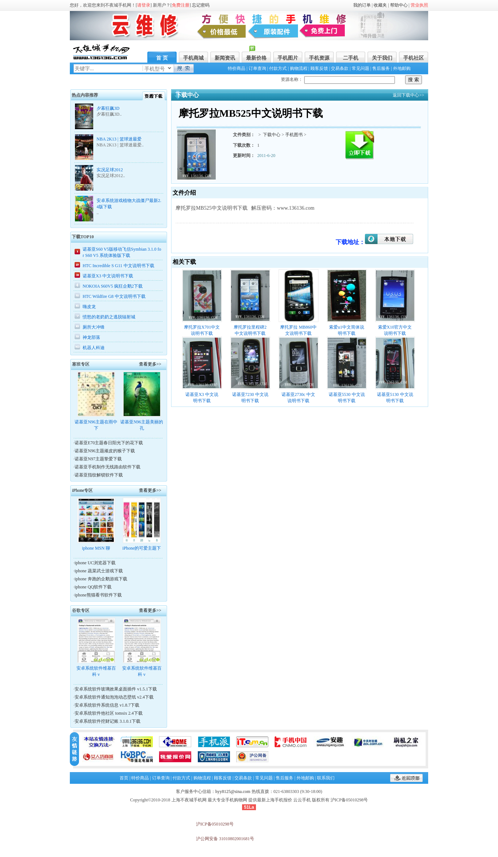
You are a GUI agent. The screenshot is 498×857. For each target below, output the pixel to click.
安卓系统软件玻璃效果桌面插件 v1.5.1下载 (116, 689)
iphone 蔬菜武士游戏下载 (99, 570)
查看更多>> (150, 364)
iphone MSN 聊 (96, 548)
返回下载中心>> (409, 95)
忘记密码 (201, 5)
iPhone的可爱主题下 (141, 548)
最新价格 (256, 58)
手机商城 (193, 58)
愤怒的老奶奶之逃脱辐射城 (109, 316)
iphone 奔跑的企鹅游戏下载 (101, 578)
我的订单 (362, 5)
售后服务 (381, 68)
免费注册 (180, 5)
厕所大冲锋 (94, 327)
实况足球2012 (110, 169)
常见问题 (360, 68)
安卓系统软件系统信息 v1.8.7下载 (107, 705)
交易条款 (339, 68)
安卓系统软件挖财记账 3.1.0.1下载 (107, 721)
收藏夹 (380, 5)
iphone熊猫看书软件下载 (98, 595)
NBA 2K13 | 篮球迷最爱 (119, 139)
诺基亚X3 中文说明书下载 (108, 275)
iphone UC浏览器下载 (95, 562)
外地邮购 (402, 68)
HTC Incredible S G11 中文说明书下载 (118, 265)
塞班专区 (81, 364)
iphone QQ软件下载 (93, 587)
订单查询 (257, 68)
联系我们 (326, 778)
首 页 (162, 58)
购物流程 (299, 68)
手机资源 (319, 58)
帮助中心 (399, 5)
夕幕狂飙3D (108, 108)
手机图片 (288, 58)
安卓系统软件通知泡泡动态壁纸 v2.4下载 (114, 697)
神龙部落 (91, 337)
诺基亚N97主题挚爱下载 (98, 458)
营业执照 (419, 5)
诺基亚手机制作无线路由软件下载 (107, 466)
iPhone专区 (82, 490)
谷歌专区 (81, 610)
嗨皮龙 (89, 306)
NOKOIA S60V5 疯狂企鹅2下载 (113, 286)
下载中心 (271, 134)
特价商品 (236, 68)
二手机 (350, 58)
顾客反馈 (319, 68)
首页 (124, 778)
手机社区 (413, 58)
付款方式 (278, 68)
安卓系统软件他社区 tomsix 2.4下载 (109, 713)
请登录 (143, 5)
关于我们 (382, 58)
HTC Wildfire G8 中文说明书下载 (114, 296)
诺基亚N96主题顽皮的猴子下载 (105, 450)
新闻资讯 (225, 58)
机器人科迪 (94, 347)
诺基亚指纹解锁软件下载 (99, 475)
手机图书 (294, 134)
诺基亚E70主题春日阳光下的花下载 (109, 442)
